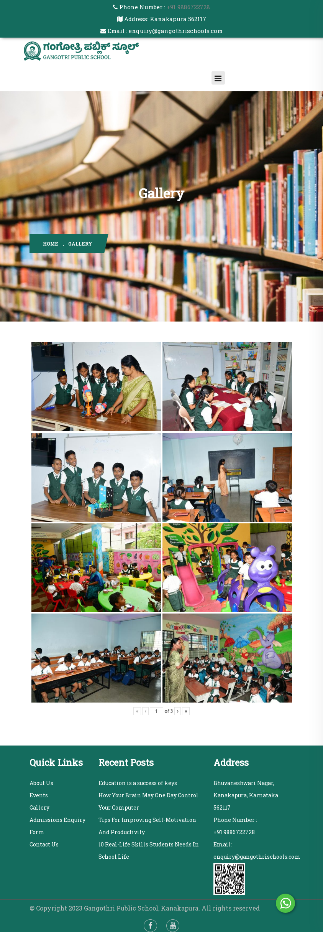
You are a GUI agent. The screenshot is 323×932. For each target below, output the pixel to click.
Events (39, 795)
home (50, 244)
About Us (41, 783)
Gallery (39, 807)
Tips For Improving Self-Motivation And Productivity (147, 826)
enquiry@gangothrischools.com (256, 856)
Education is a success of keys (137, 783)
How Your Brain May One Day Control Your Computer (148, 801)
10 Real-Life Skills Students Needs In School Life (148, 850)
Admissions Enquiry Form (57, 826)
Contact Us (44, 844)
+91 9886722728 (187, 7)
